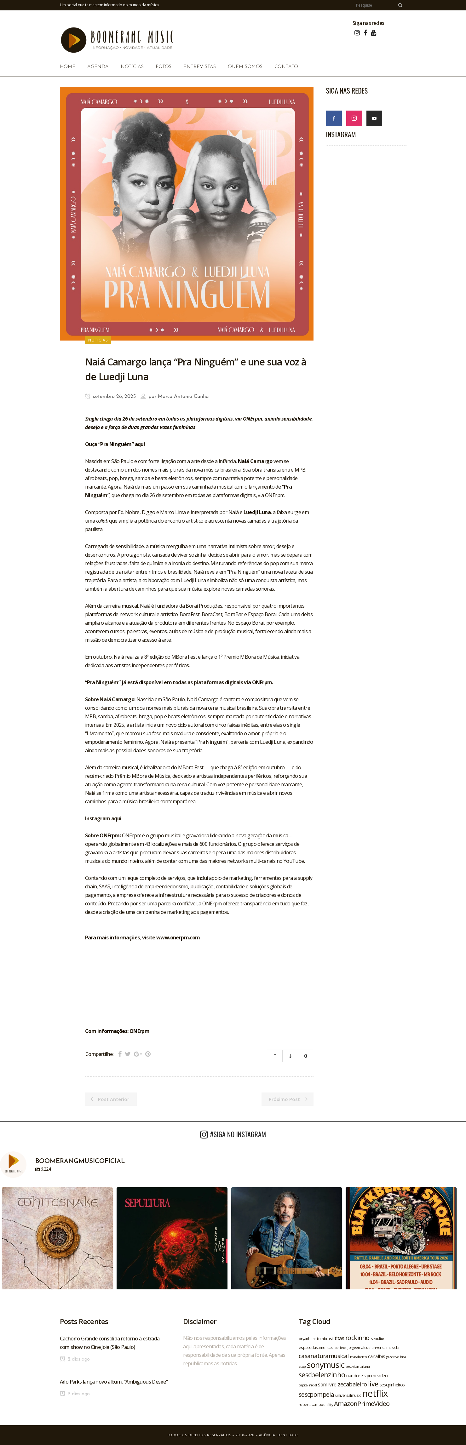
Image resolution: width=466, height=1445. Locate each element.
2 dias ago (75, 1359)
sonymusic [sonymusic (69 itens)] (325, 1364)
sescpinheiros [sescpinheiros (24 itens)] (392, 1385)
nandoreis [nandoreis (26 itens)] (355, 1375)
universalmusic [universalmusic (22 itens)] (348, 1395)
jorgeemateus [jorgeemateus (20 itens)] (359, 1347)
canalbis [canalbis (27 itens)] (376, 1356)
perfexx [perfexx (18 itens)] (341, 1347)
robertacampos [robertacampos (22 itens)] (312, 1404)
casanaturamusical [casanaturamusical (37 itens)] (324, 1356)
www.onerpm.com (178, 937)
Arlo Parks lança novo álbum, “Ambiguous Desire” (114, 1381)
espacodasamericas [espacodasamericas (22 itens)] (316, 1347)
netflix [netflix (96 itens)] (375, 1393)
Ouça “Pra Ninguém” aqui (115, 444)
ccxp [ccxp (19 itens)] (302, 1366)
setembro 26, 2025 (110, 396)
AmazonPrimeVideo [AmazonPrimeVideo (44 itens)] (361, 1403)
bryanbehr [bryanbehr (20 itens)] (307, 1338)
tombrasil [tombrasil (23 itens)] (325, 1338)
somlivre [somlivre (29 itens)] (327, 1384)
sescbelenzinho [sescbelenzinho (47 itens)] (322, 1374)
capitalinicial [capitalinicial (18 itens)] (308, 1385)
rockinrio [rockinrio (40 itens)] (357, 1337)
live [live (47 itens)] (373, 1383)
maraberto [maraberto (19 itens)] (358, 1356)
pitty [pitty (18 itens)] (329, 1404)
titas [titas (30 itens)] (339, 1338)
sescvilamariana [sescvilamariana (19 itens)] (358, 1366)
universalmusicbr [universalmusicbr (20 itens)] (385, 1347)
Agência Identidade (279, 1435)
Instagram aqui (103, 818)
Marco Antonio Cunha (183, 396)
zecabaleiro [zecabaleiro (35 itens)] (352, 1384)
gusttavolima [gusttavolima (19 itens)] (396, 1356)
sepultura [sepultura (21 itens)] (379, 1338)
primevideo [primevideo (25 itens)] (377, 1376)
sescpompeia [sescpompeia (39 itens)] (316, 1395)
